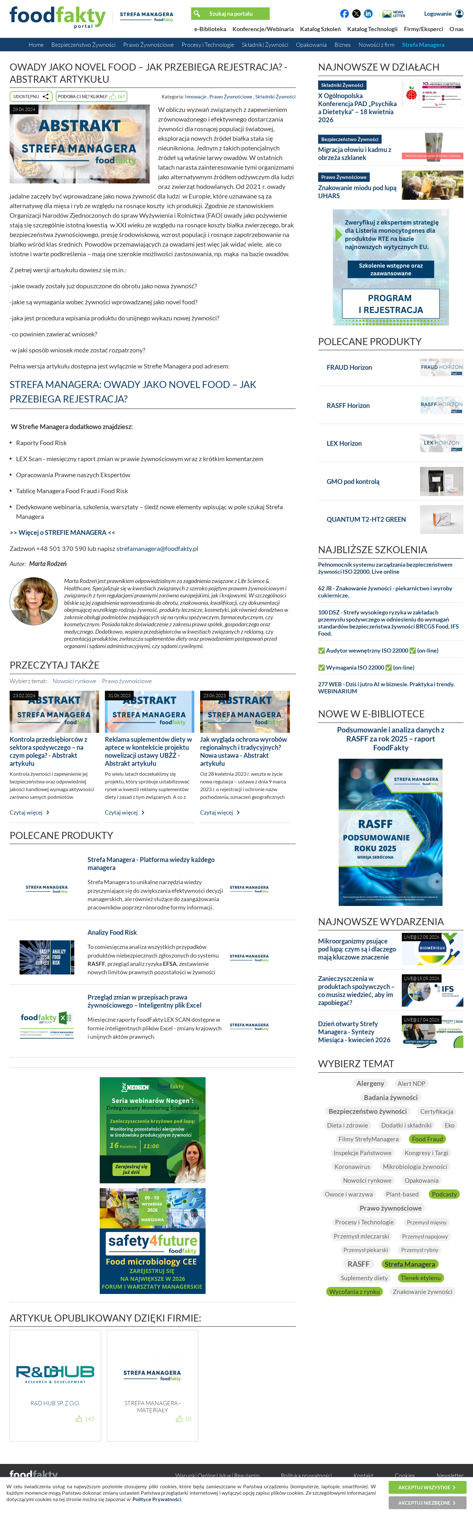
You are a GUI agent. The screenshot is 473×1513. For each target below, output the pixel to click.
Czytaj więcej (26, 812)
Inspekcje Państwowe (361, 1153)
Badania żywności (390, 1097)
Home (36, 44)
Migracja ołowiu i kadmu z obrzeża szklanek (354, 153)
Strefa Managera (423, 44)
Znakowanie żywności (423, 1293)
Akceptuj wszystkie (424, 1487)
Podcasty (351, 1209)
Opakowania (311, 44)
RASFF (356, 1265)
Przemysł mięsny (427, 1223)
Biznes (342, 44)
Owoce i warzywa (367, 1195)
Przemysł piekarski (364, 1251)
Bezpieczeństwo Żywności (83, 44)
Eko (450, 1125)
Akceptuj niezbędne (424, 1503)
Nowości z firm (376, 44)
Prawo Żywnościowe (148, 44)
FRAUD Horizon (349, 367)
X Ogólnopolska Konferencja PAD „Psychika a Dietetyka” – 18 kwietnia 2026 (357, 107)
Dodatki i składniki (406, 1125)
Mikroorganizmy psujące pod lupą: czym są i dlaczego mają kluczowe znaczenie (357, 949)
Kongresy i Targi (427, 1153)
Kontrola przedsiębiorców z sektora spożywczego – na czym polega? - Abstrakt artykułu (48, 751)
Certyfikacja (439, 1111)
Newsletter (450, 1475)
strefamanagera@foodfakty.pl (157, 548)
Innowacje (196, 96)
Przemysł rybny (421, 1251)
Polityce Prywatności (156, 1499)
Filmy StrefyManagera (368, 1139)
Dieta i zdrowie (346, 1125)
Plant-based (421, 1195)
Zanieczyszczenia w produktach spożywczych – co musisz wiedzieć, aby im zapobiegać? (356, 990)
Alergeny (369, 1083)
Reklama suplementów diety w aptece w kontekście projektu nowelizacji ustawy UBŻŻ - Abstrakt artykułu (148, 751)
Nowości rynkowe (74, 680)
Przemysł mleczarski (360, 1237)
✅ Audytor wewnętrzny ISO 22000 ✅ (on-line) (378, 650)
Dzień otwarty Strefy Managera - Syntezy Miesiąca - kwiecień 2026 (354, 1032)
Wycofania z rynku (354, 1293)
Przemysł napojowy (425, 1237)
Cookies (405, 1475)
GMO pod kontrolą (353, 481)
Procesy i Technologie (208, 44)
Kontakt (363, 1475)
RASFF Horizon (348, 405)
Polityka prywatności (306, 1475)
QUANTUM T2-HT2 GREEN (366, 519)
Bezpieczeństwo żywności (367, 1111)
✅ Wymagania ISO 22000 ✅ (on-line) (366, 667)
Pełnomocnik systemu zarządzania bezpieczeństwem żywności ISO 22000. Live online (385, 568)
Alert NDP (412, 1083)
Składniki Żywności (265, 44)
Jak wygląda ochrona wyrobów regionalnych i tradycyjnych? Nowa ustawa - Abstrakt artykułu (243, 751)
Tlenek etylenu (421, 1279)
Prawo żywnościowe (127, 680)
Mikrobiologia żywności (415, 1167)
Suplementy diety (364, 1279)
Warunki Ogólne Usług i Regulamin (217, 1475)
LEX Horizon (344, 443)
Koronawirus (352, 1167)
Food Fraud (428, 1139)
